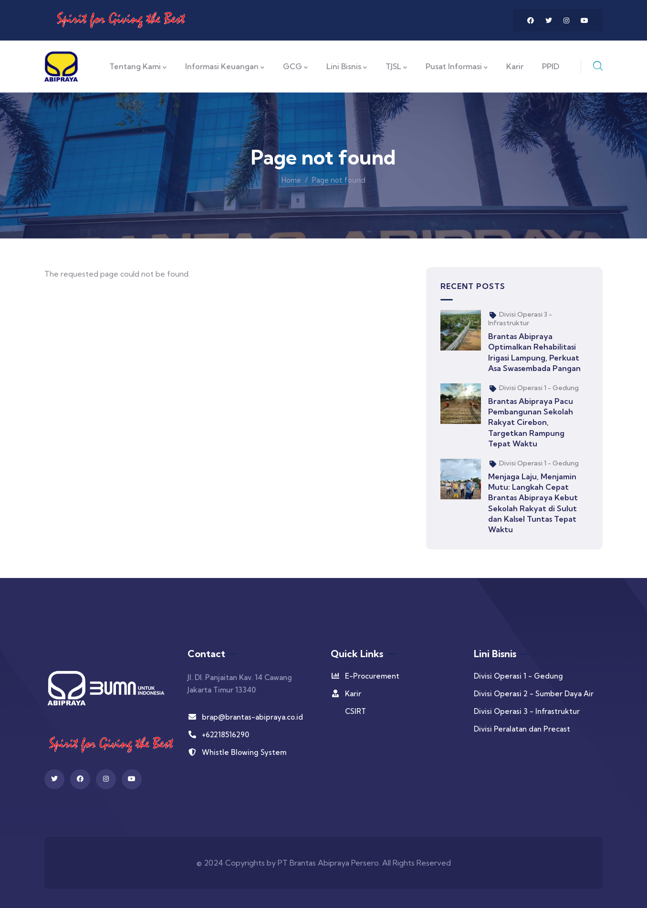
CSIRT (355, 711)
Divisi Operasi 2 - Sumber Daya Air (534, 693)
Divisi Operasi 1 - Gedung (539, 387)
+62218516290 (218, 734)
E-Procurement (365, 676)
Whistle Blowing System (237, 752)
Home (291, 180)
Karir (346, 693)
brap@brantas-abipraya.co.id (245, 717)
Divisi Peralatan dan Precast (522, 728)
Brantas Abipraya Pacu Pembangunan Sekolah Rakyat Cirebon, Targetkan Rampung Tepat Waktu (530, 422)
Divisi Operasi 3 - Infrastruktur (520, 318)
